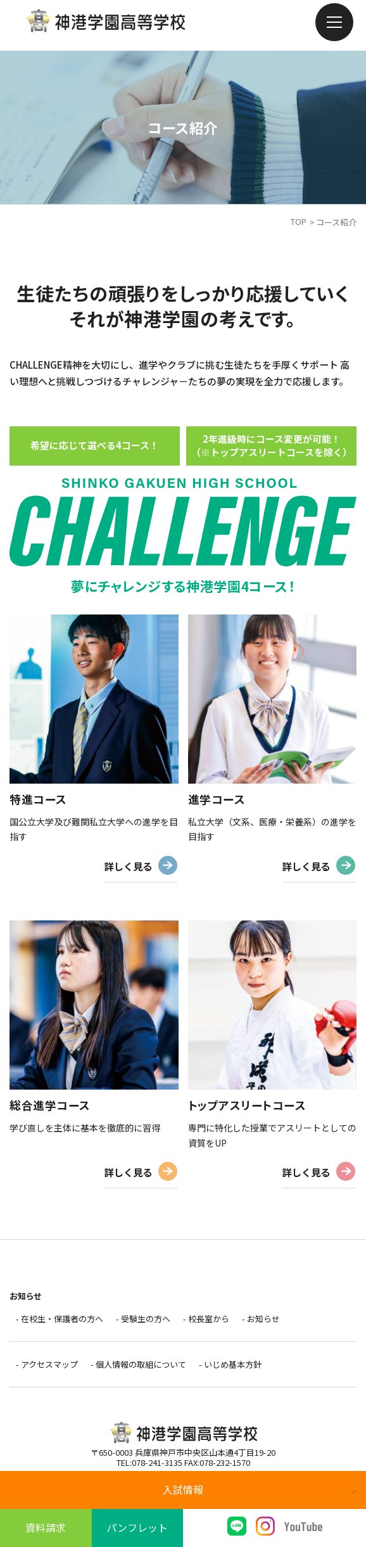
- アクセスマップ (47, 1368)
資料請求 (45, 1527)
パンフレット (137, 1527)
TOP (298, 222)
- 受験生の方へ (143, 1322)
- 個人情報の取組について (138, 1368)
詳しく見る (126, 866)
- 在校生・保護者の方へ (59, 1322)
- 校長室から (206, 1322)
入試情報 (183, 1489)
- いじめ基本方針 (230, 1368)
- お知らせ (261, 1322)
